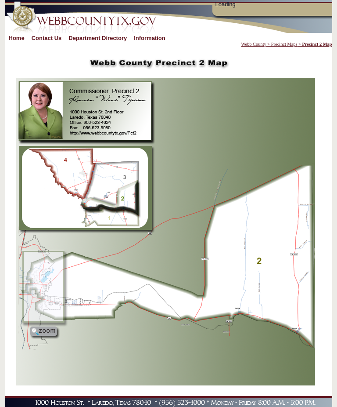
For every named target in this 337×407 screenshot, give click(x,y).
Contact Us (47, 38)
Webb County (253, 44)
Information (149, 38)
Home (17, 38)
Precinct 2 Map (317, 44)
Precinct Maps (284, 44)
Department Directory (97, 38)
